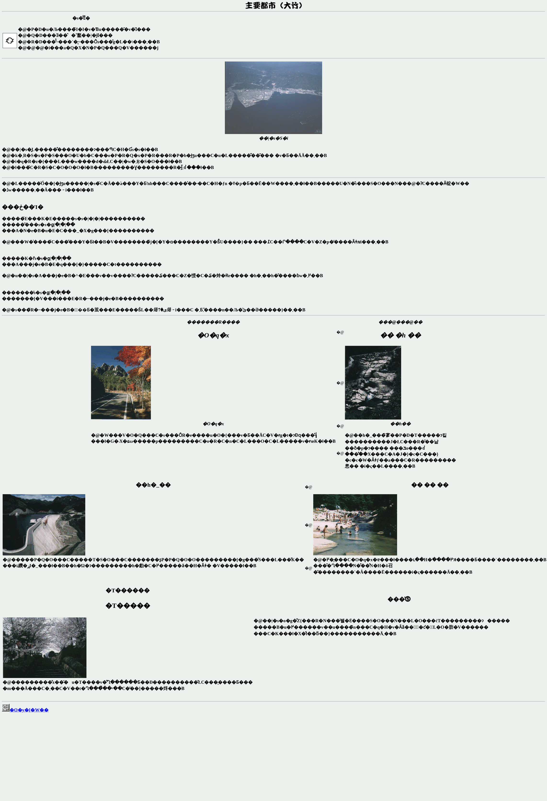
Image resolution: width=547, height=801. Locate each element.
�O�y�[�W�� (25, 709)
